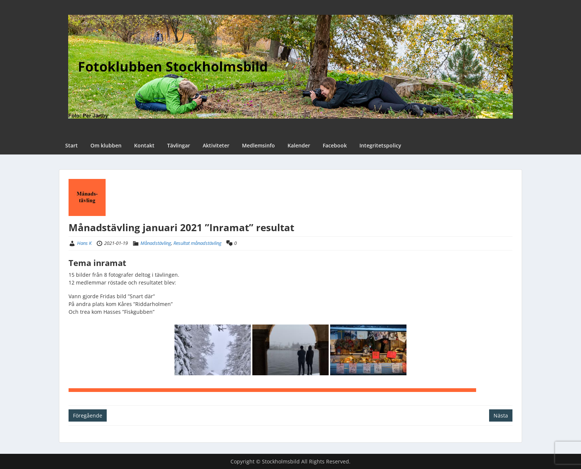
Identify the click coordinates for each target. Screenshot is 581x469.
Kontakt (144, 145)
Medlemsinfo (258, 145)
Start (71, 145)
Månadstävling (155, 243)
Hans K (84, 243)
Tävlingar (178, 145)
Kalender (299, 145)
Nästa (501, 415)
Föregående (87, 415)
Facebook (335, 145)
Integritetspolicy (380, 145)
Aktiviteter (216, 145)
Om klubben (106, 145)
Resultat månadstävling (197, 243)
